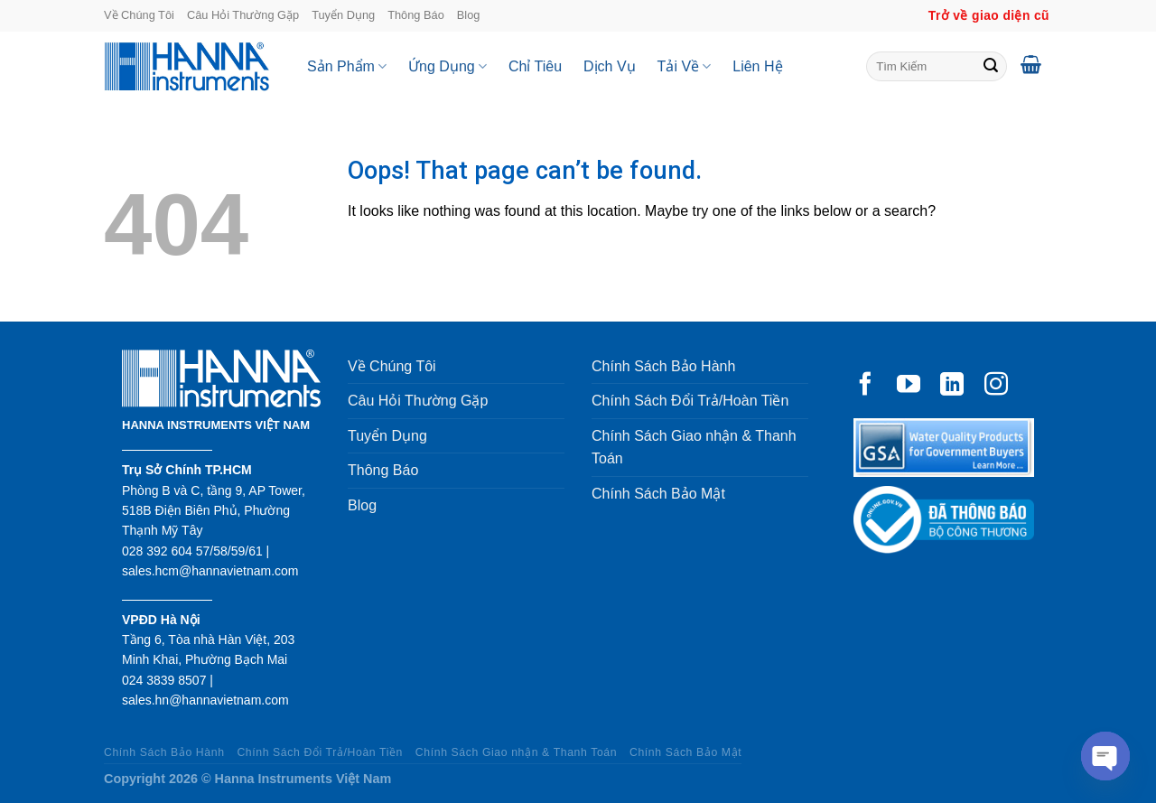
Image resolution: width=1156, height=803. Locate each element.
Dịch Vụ (609, 66)
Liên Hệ (757, 66)
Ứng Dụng (447, 66)
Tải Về (684, 66)
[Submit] (990, 66)
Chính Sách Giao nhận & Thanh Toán (694, 447)
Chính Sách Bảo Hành (663, 366)
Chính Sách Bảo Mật (658, 493)
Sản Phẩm (347, 66)
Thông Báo (415, 15)
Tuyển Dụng (343, 15)
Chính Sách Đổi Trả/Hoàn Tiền (690, 400)
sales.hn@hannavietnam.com (205, 700)
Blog (468, 15)
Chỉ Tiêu (535, 66)
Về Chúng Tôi (139, 15)
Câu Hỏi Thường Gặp (243, 15)
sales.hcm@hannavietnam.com (210, 571)
